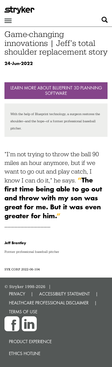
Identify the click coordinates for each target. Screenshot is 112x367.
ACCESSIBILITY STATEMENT (64, 294)
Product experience (30, 341)
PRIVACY (17, 294)
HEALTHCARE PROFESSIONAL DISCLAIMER (49, 303)
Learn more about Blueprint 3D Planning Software (56, 90)
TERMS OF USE (23, 312)
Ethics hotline (24, 353)
